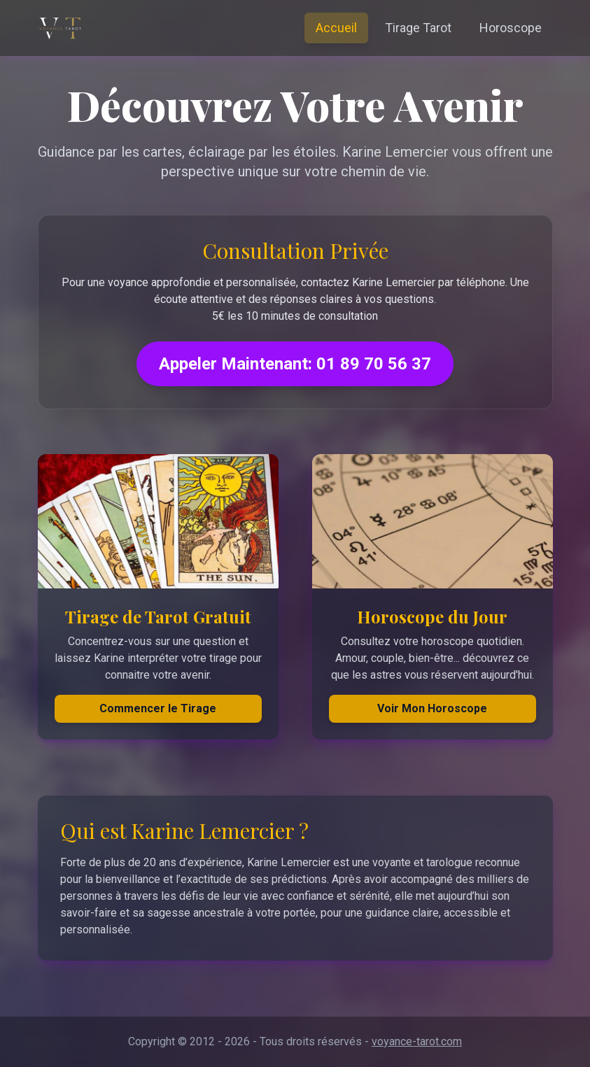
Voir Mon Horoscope (432, 708)
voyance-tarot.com (417, 1041)
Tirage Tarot (418, 27)
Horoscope (510, 27)
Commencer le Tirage (157, 708)
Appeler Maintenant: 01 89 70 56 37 (295, 364)
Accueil (336, 27)
